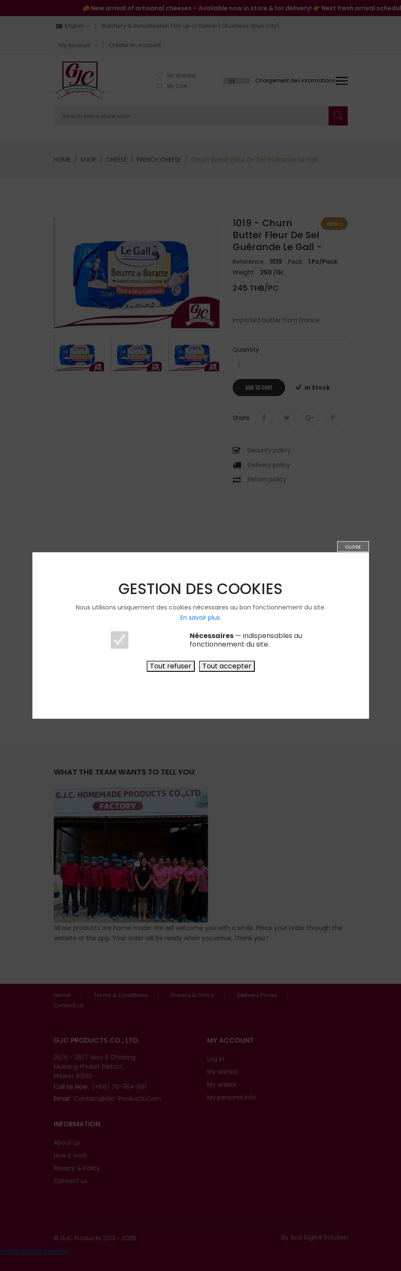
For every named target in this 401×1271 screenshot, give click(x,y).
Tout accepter (226, 666)
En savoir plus (200, 617)
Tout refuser (170, 666)
